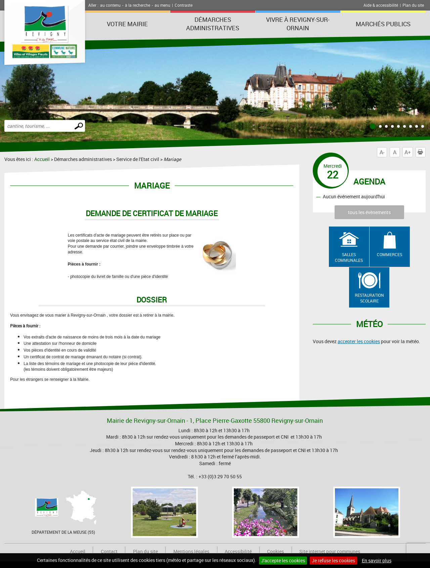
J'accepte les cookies (283, 560)
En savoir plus (376, 560)
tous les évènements (369, 212)
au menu (162, 5)
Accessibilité (238, 551)
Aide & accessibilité (380, 5)
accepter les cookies (359, 341)
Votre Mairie (127, 24)
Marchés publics (383, 24)
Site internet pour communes (329, 551)
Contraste (183, 5)
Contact (109, 551)
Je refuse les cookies (333, 560)
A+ (407, 152)
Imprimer (422, 152)
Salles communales (349, 257)
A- (382, 152)
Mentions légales (191, 551)
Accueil (42, 159)
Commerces (389, 254)
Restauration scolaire (369, 297)
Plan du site (413, 5)
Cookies (275, 551)
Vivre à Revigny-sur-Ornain (298, 23)
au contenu (110, 5)
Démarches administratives (212, 23)
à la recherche (137, 5)
